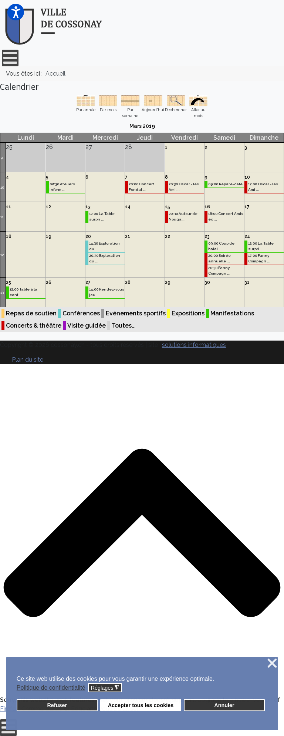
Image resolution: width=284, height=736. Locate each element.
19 (48, 236)
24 (247, 236)
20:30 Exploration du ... (104, 258)
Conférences (81, 313)
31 (247, 282)
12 (48, 206)
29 (167, 282)
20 (88, 236)
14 (128, 206)
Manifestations (232, 313)
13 (88, 206)
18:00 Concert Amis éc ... (225, 216)
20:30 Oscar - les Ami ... (184, 187)
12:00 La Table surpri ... (102, 216)
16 (207, 206)
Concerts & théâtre (33, 325)
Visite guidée (86, 325)
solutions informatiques (194, 344)
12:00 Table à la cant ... (23, 292)
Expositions (188, 313)
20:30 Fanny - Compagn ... (220, 270)
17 (247, 206)
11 (1, 217)
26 (48, 282)
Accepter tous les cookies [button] (141, 705)
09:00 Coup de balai (221, 246)
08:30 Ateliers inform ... (62, 187)
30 (207, 282)
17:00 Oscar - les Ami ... (263, 187)
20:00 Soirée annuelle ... (219, 258)
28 (128, 282)
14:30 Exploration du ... (104, 246)
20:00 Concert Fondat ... (141, 187)
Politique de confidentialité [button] (51, 687)
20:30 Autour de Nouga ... (183, 216)
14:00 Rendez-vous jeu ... (106, 292)
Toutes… (123, 325)
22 (167, 236)
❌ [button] (272, 663)
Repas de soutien (31, 313)
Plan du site (27, 359)
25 (8, 282)
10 (2, 187)
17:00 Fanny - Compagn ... (259, 258)
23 (207, 236)
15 (167, 206)
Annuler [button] (224, 705)
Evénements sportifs (136, 313)
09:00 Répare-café (225, 184)
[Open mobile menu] (10, 58)
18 (8, 236)
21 (127, 236)
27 (88, 282)
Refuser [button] (57, 705)
